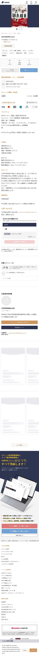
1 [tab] (16, 29)
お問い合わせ (4, 619)
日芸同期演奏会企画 (8, 308)
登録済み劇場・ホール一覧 (8, 590)
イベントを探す (5, 549)
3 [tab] (21, 29)
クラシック (4, 33)
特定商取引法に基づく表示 (8, 612)
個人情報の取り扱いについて (8, 609)
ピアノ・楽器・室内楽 (15, 33)
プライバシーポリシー (7, 604)
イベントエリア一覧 (6, 554)
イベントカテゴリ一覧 (7, 551)
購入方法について (33, 102)
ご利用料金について (6, 578)
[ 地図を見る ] (7, 41)
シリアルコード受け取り (7, 564)
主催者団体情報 (8, 46)
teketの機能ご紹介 (6, 580)
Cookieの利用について (7, 607)
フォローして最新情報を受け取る (19, 322)
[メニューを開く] (36, 2)
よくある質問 (4, 559)
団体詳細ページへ (19, 327)
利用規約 (3, 602)
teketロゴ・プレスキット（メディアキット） (13, 593)
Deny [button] (25, 650)
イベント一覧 (23, 540)
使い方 (3, 556)
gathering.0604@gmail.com (27, 212)
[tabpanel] (19, 16)
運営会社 (3, 614)
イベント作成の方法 (6, 575)
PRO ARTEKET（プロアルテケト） (10, 561)
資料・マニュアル (5, 588)
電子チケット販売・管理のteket (10, 540)
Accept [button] (33, 650)
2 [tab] (19, 29)
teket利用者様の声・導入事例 (9, 585)
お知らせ (3, 617)
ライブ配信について (6, 583)
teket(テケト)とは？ (6, 573)
